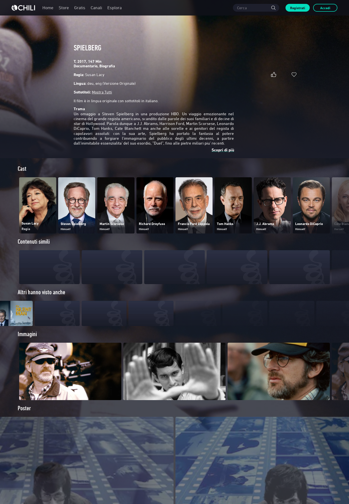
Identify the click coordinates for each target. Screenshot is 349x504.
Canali (96, 7)
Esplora (114, 7)
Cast (22, 168)
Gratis (79, 7)
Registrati (297, 8)
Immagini (27, 343)
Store (64, 7)
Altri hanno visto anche (41, 292)
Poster (24, 417)
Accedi (325, 8)
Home (47, 7)
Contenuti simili (34, 241)
